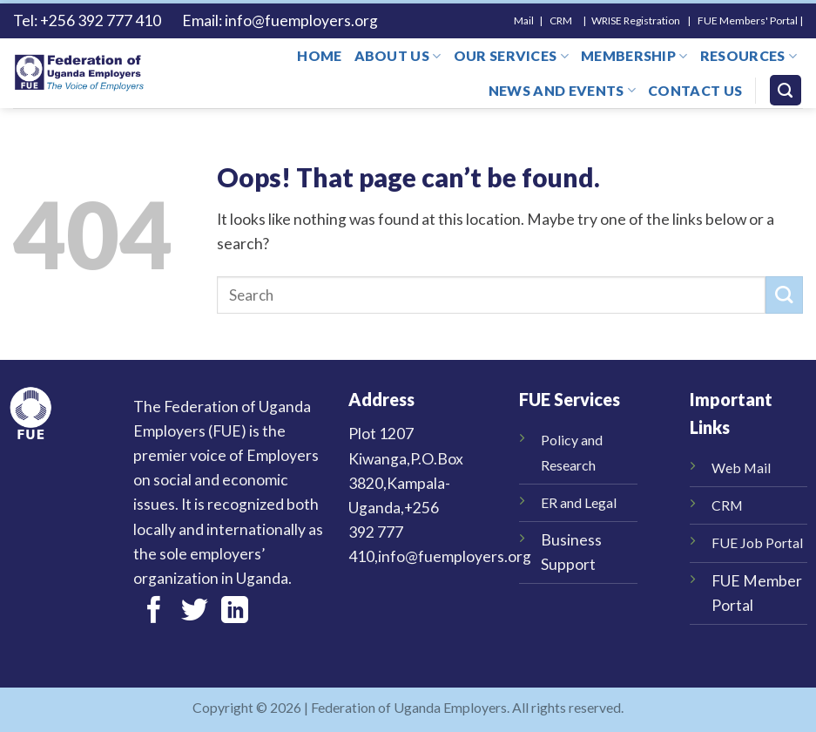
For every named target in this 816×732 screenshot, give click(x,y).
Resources (748, 55)
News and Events (562, 90)
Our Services (511, 55)
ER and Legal (579, 502)
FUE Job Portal (757, 542)
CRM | (570, 20)
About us (398, 55)
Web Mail (741, 467)
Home (319, 55)
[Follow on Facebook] (153, 612)
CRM (727, 505)
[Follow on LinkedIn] (234, 612)
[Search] (785, 90)
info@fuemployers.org (303, 20)
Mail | (532, 20)
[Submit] (784, 295)
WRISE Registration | (643, 20)
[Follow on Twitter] (194, 612)
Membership (634, 55)
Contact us (695, 90)
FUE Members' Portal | (750, 20)
